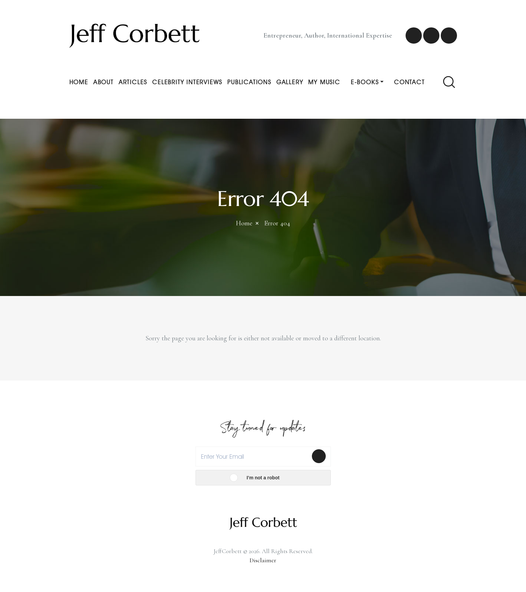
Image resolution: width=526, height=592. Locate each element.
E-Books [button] (365, 82)
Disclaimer (263, 560)
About (103, 82)
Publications (249, 82)
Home (78, 82)
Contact (409, 82)
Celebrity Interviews (187, 82)
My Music (324, 82)
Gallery (289, 82)
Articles (133, 82)
